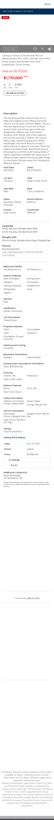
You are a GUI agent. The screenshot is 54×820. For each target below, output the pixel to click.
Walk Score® (33, 598)
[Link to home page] (8, 4)
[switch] (35, 49)
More (47, 4)
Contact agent (10, 49)
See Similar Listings (15, 93)
